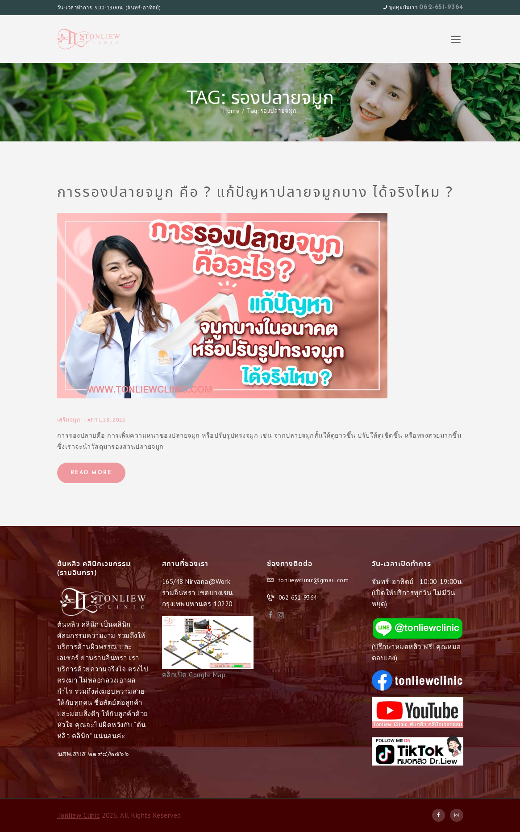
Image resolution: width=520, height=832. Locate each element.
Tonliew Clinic (78, 815)
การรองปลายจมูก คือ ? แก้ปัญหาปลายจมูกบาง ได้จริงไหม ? (255, 192)
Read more (91, 473)
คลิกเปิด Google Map (194, 675)
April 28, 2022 (106, 419)
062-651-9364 (441, 7)
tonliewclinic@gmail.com (314, 580)
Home (231, 111)
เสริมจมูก (68, 419)
